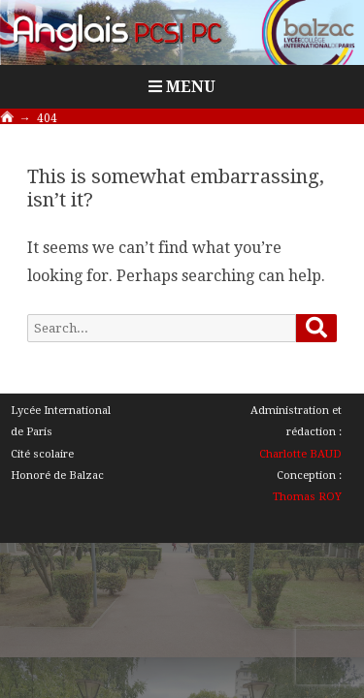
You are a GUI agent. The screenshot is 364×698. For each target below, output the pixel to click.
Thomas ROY (307, 497)
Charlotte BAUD (300, 454)
